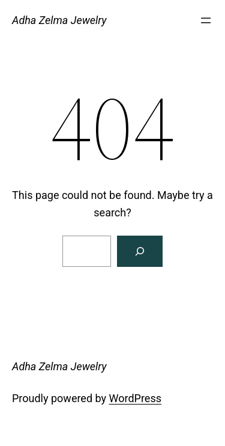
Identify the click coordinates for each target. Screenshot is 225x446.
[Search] (140, 251)
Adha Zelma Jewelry (59, 20)
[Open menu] (206, 20)
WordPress (135, 398)
